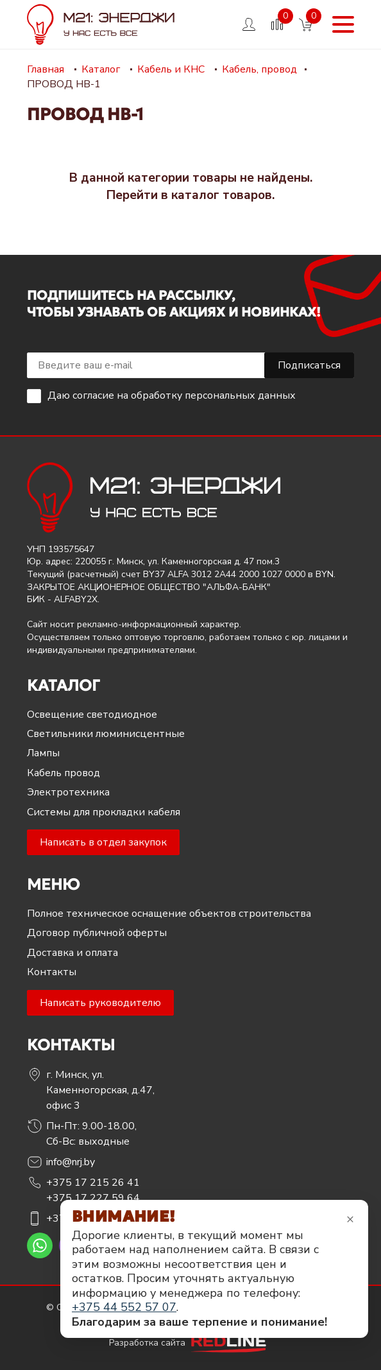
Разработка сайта (190, 1343)
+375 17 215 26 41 (93, 1182)
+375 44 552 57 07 (124, 1307)
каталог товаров (221, 195)
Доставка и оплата (72, 953)
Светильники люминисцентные (106, 734)
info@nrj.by (70, 1162)
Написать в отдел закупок (103, 842)
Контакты (51, 972)
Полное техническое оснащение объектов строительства (169, 913)
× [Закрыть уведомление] (350, 1218)
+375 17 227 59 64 (93, 1198)
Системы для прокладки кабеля (103, 812)
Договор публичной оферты (97, 933)
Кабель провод (63, 773)
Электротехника (68, 792)
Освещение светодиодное (92, 714)
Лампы (43, 753)
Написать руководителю (100, 1003)
